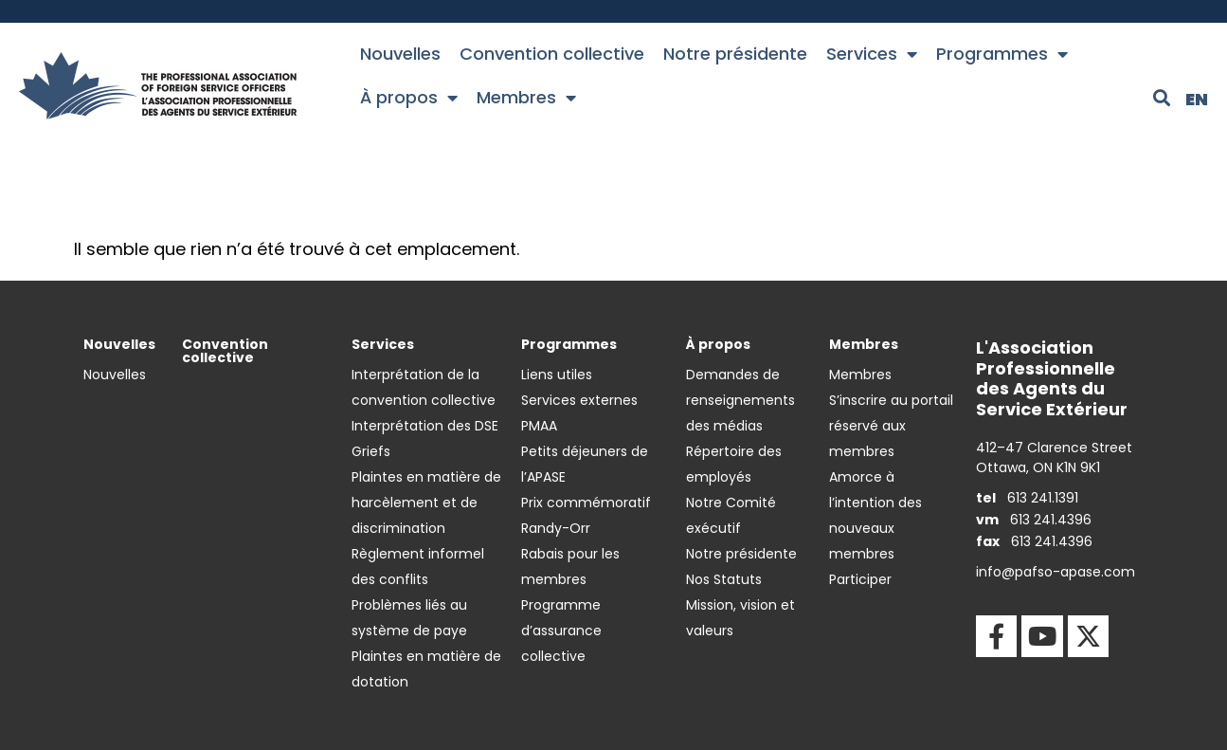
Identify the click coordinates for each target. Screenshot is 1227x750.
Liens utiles (556, 374)
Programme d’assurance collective (561, 630)
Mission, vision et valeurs (740, 617)
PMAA (539, 425)
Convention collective (552, 53)
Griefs (371, 451)
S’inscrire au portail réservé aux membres (891, 426)
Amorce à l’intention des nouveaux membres (875, 515)
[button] (1161, 97)
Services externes (579, 400)
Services (871, 54)
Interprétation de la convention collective (424, 387)
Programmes (1002, 54)
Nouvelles (400, 53)
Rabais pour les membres (570, 566)
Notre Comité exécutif (731, 515)
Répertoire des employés (734, 464)
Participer (860, 579)
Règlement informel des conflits (418, 566)
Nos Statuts (724, 579)
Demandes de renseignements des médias (740, 400)
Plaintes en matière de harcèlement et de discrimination (426, 502)
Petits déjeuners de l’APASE (584, 464)
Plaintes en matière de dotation (426, 669)
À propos (409, 98)
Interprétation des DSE (425, 425)
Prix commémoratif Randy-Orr (586, 515)
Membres (526, 98)
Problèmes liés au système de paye (409, 617)
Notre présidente (735, 53)
